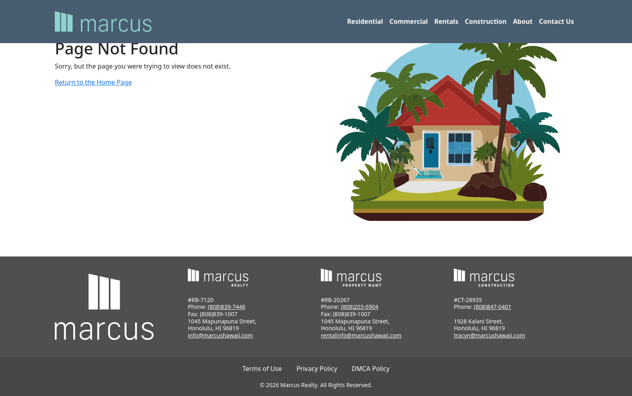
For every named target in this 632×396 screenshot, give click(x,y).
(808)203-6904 (359, 307)
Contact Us (556, 21)
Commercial (408, 21)
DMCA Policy (371, 368)
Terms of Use (262, 368)
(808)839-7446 (226, 307)
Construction (486, 21)
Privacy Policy (316, 368)
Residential (365, 21)
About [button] (523, 21)
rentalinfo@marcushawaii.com (361, 335)
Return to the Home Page (93, 82)
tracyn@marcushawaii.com (489, 335)
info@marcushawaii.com (220, 335)
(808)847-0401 (492, 307)
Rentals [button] (446, 21)
